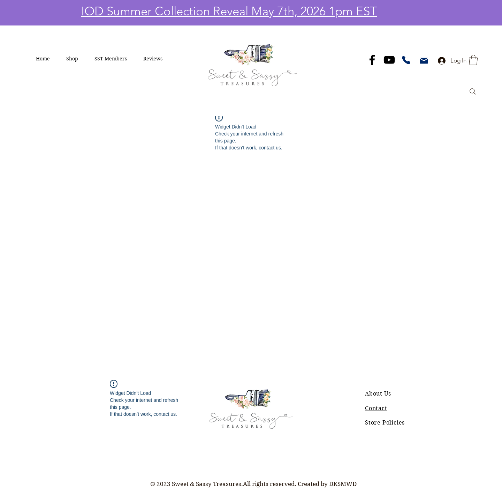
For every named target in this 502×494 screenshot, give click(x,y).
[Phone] (406, 60)
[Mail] (423, 60)
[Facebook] (372, 60)
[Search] (472, 91)
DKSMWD (343, 483)
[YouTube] (389, 60)
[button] (72, 59)
